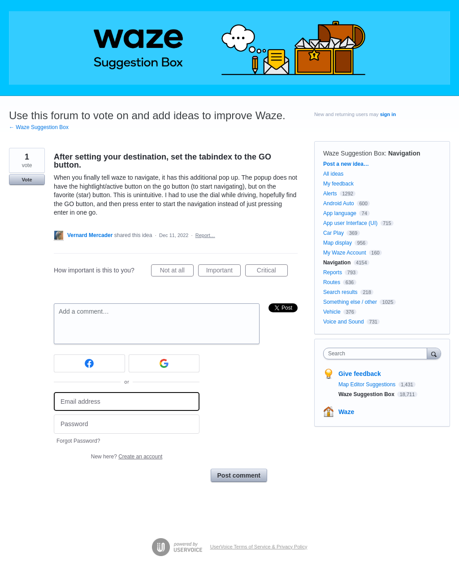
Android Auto (338, 203)
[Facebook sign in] (89, 363)
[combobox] (377, 353)
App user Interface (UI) (350, 223)
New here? (126, 456)
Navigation (404, 153)
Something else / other (350, 302)
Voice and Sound (343, 322)
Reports (332, 272)
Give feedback (359, 373)
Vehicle (332, 312)
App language (339, 213)
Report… (205, 235)
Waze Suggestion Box (354, 153)
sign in (388, 114)
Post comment (238, 475)
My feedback (338, 184)
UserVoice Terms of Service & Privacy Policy (258, 546)
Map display (337, 243)
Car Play (333, 233)
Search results (340, 292)
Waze (346, 411)
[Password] (126, 424)
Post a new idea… (346, 164)
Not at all (177, 271)
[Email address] (126, 401)
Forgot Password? (78, 441)
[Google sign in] (164, 363)
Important (223, 271)
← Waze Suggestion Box (39, 127)
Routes (331, 282)
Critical (272, 271)
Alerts (330, 193)
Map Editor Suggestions (367, 384)
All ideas (333, 174)
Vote (27, 179)
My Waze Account (344, 253)
